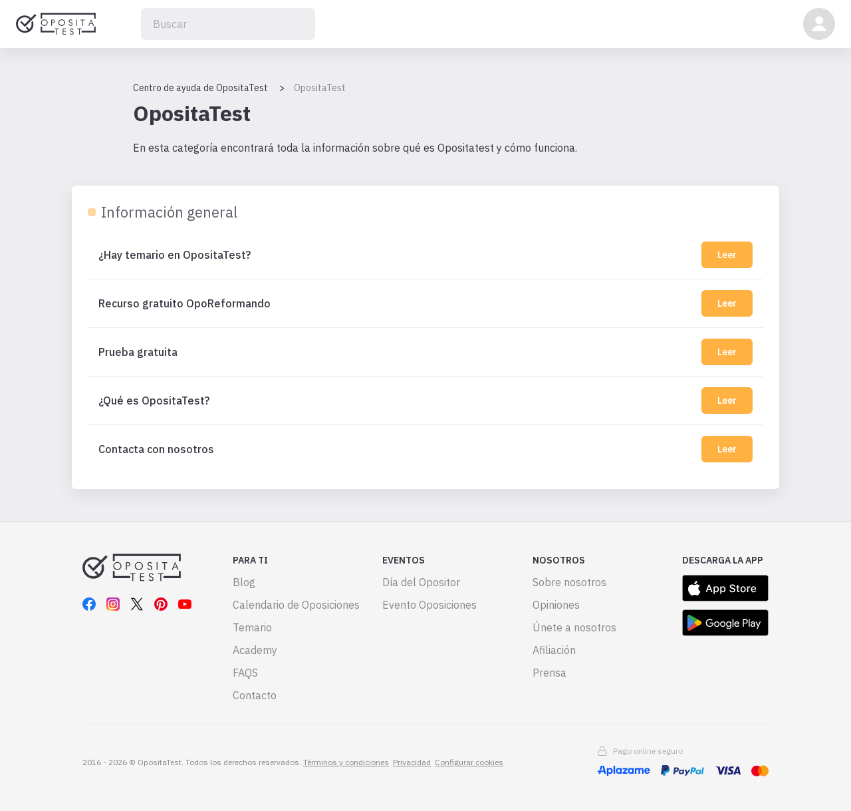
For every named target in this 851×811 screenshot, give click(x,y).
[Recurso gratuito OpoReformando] (397, 303)
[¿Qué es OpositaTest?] (397, 400)
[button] (819, 24)
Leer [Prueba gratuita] (727, 352)
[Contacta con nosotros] (397, 449)
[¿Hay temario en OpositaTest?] (397, 255)
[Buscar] (228, 24)
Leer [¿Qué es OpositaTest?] (727, 400)
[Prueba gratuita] (397, 352)
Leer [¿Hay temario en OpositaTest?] (727, 255)
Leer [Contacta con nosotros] (727, 449)
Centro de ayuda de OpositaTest (200, 88)
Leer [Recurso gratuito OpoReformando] (727, 303)
